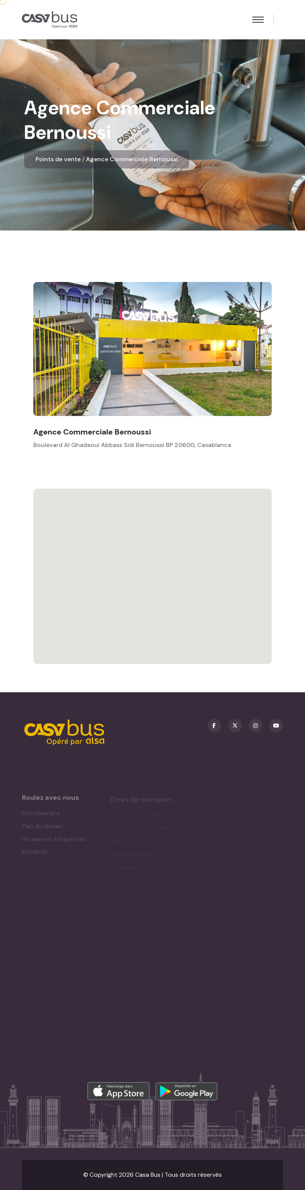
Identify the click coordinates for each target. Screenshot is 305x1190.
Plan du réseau (42, 828)
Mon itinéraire (41, 815)
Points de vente (58, 159)
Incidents (34, 854)
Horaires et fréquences (54, 841)
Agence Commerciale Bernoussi (132, 159)
